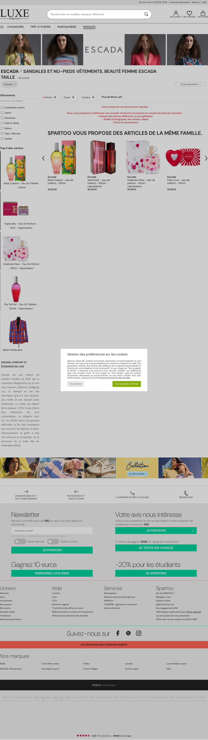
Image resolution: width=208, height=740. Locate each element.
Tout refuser (76, 384)
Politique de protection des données (113, 378)
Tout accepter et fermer (126, 384)
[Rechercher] (146, 14)
